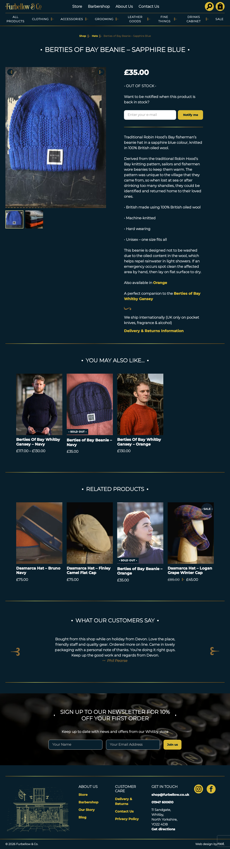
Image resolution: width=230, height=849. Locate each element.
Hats (95, 36)
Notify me (190, 115)
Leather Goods (135, 19)
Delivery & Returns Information (154, 331)
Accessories (72, 19)
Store (77, 6)
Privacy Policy (127, 819)
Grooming (104, 19)
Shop (82, 36)
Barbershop (99, 6)
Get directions (163, 829)
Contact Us (149, 6)
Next (101, 72)
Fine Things (164, 19)
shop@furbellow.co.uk (170, 795)
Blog (82, 817)
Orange (160, 283)
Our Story (87, 810)
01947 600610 (162, 802)
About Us (124, 6)
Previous (10, 72)
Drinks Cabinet (194, 19)
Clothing (40, 19)
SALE (219, 19)
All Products (15, 19)
